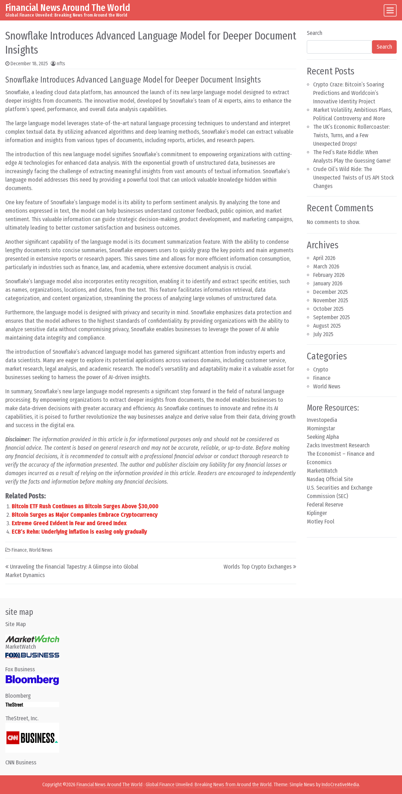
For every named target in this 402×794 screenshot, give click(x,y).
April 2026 (324, 258)
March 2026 (326, 266)
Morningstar (321, 428)
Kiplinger (317, 513)
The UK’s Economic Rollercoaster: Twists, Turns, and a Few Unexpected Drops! (351, 135)
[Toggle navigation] (390, 10)
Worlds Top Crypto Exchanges (258, 566)
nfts (61, 64)
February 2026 (329, 275)
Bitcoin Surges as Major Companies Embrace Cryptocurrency (84, 514)
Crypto (320, 369)
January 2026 (327, 283)
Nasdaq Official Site (330, 479)
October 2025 (328, 308)
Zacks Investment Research (338, 445)
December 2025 (330, 292)
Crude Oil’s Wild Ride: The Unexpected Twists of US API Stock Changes (353, 177)
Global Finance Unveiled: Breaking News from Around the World (209, 785)
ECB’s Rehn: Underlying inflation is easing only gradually (79, 531)
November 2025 (330, 300)
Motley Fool (320, 521)
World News (41, 550)
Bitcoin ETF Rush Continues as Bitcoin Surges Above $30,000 (85, 506)
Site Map (15, 624)
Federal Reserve (325, 504)
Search (314, 33)
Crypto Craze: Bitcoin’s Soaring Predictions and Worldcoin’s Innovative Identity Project (348, 93)
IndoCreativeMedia (340, 785)
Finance (19, 550)
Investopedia (322, 420)
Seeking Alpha (323, 437)
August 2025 (327, 325)
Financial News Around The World (67, 7)
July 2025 (323, 334)
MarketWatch (322, 470)
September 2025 (331, 317)
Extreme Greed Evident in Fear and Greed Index (69, 523)
